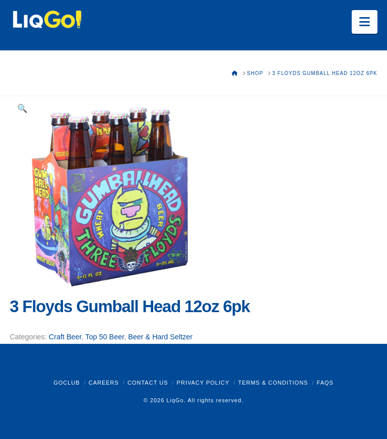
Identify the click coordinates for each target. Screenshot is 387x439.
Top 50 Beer (104, 337)
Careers (104, 383)
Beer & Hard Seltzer (160, 337)
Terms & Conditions (273, 383)
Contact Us (147, 383)
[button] (364, 22)
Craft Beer (65, 337)
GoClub (66, 383)
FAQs (325, 383)
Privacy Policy (203, 383)
